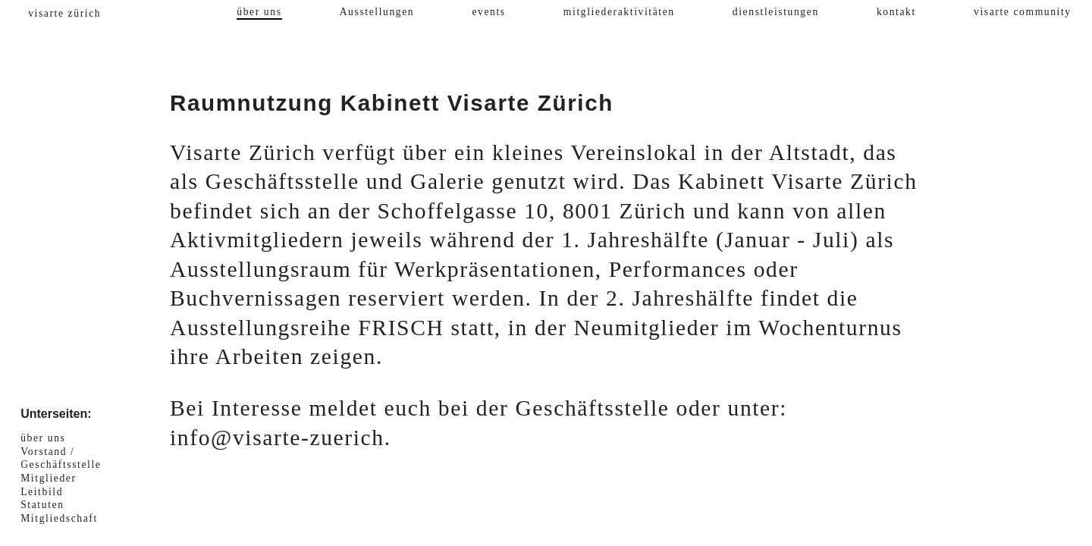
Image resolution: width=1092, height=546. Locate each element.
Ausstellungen (377, 11)
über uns (259, 11)
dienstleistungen (776, 11)
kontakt (896, 11)
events (488, 11)
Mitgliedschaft (59, 518)
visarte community (1023, 11)
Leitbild (41, 491)
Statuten (42, 504)
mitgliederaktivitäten (619, 11)
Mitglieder (48, 478)
